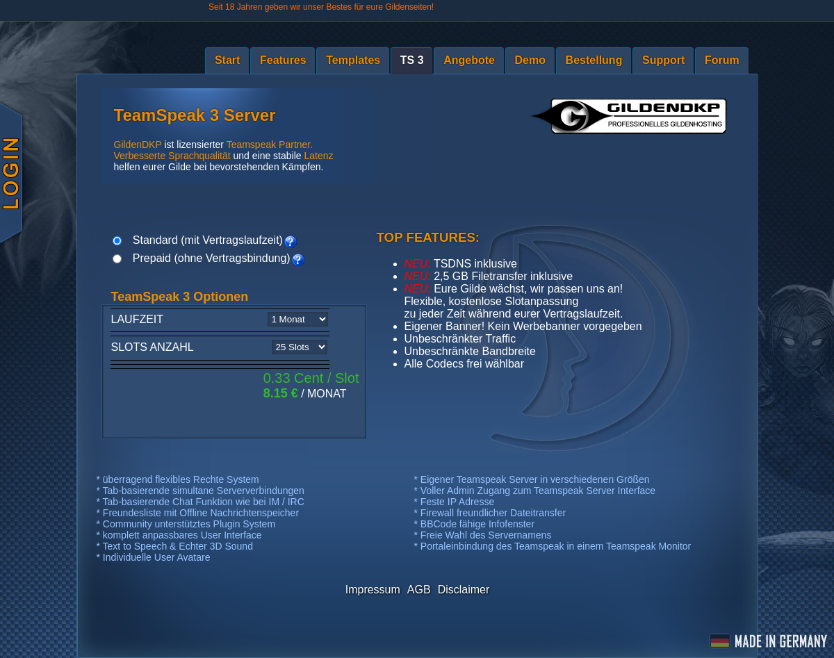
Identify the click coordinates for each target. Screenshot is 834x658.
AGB (419, 589)
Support (663, 60)
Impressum (372, 589)
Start (227, 60)
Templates (353, 60)
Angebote (469, 60)
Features (283, 60)
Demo (530, 60)
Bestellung (594, 60)
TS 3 (412, 60)
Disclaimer (464, 589)
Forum (722, 60)
